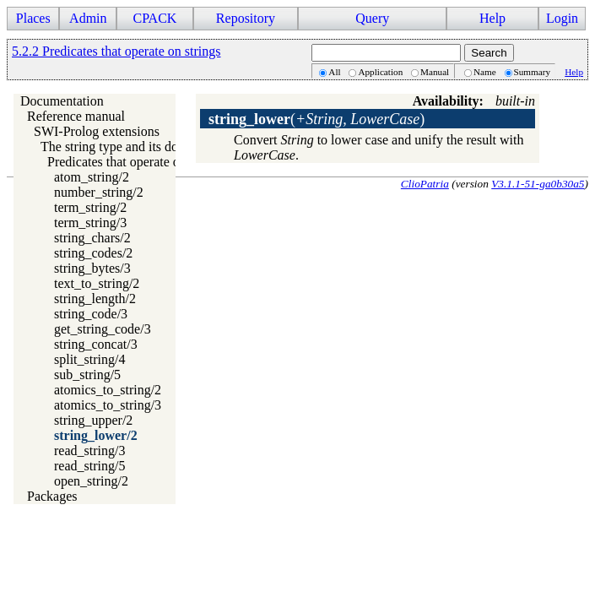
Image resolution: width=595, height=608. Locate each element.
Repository (245, 18)
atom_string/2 (91, 177)
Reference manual (76, 116)
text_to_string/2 (96, 283)
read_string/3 (89, 450)
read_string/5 (89, 466)
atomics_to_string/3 (107, 405)
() (316, 119)
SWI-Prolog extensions (97, 131)
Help (492, 18)
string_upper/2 (93, 420)
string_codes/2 (93, 253)
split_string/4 (89, 359)
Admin (87, 18)
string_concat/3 (96, 344)
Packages (52, 496)
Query (372, 18)
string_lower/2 (96, 435)
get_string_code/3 (102, 329)
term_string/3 (90, 222)
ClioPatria (425, 183)
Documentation (62, 101)
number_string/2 (98, 192)
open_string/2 (91, 481)
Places (33, 18)
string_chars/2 (92, 238)
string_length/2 (95, 298)
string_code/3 (90, 314)
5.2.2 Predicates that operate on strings (116, 51)
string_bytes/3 (92, 268)
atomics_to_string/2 (107, 390)
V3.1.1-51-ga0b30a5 (537, 183)
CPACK (154, 18)
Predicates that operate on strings (136, 162)
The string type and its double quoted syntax (160, 146)
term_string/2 (90, 207)
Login (562, 18)
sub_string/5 (87, 374)
